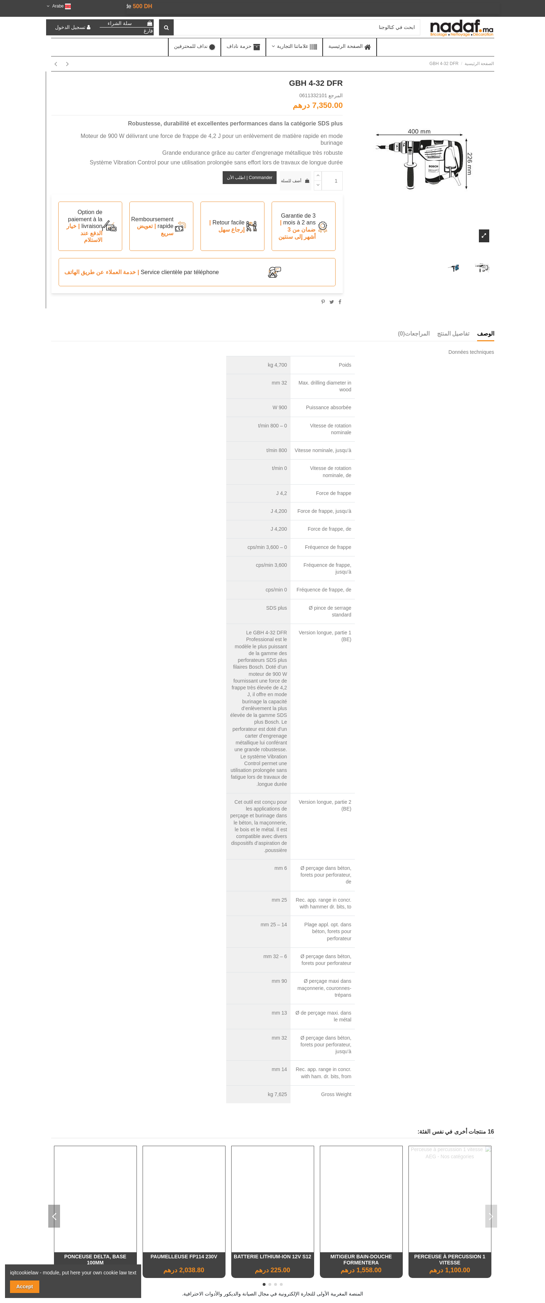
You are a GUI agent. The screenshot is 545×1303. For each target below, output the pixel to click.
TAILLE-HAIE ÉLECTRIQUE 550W (272, 1256)
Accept (24, 1286)
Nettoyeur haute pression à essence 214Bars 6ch (361, 1259)
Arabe (58, 6)
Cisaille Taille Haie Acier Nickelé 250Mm (450, 1259)
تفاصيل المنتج (453, 334)
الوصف (485, 334)
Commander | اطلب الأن (249, 177)
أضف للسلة (295, 180)
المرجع (335, 95)
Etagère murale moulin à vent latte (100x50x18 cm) (95, 1259)
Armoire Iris (184, 1256)
